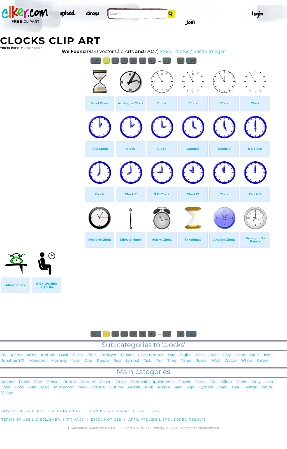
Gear (213, 355)
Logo (5, 387)
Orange (98, 387)
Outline (116, 387)
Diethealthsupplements (152, 382)
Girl (213, 382)
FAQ (156, 411)
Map (45, 387)
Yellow (262, 361)
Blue (91, 355)
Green (242, 382)
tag (141, 411)
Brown (53, 382)
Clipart (127, 355)
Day (171, 355)
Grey (256, 382)
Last (191, 61)
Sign (191, 387)
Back (63, 355)
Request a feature (109, 411)
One (88, 361)
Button (69, 382)
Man (32, 387)
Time (171, 361)
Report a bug (67, 411)
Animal (7, 382)
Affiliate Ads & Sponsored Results (167, 419)
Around (47, 355)
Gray (227, 355)
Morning (59, 361)
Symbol (132, 361)
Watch (230, 361)
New (75, 361)
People (134, 387)
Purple (103, 361)
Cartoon (88, 382)
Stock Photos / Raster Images (192, 51)
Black (78, 355)
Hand (240, 355)
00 (3, 355)
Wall (216, 361)
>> (180, 61)
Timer (186, 361)
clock (38, 48)
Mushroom (63, 387)
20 (167, 61)
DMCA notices (106, 419)
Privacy (75, 419)
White (246, 361)
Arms (31, 355)
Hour (254, 355)
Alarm (16, 355)
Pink (149, 387)
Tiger (222, 387)
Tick (147, 361)
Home (26, 48)
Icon (268, 355)
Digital (185, 355)
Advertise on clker (23, 411)
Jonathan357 (12, 361)
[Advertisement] (42, 151)
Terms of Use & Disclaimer (30, 419)
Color (121, 382)
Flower (184, 382)
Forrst (200, 382)
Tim (159, 361)
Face (200, 355)
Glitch (226, 382)
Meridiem (38, 361)
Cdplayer (109, 355)
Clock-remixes (150, 355)
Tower (201, 361)
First (95, 61)
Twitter (250, 387)
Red (117, 361)
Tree (235, 387)
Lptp (19, 387)
